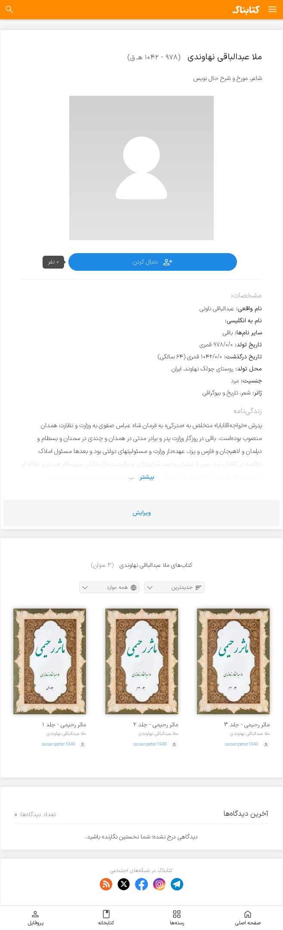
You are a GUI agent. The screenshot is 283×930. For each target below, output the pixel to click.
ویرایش (141, 512)
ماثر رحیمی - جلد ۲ (155, 724)
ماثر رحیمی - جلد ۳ (247, 724)
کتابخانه (106, 918)
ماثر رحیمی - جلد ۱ (64, 724)
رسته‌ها (177, 918)
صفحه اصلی (248, 918)
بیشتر (146, 477)
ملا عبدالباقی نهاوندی (250, 733)
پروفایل (35, 918)
